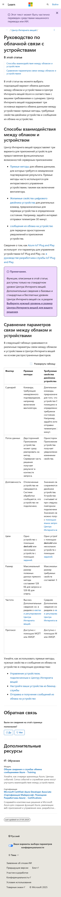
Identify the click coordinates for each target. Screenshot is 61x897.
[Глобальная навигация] (3, 4)
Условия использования (19, 882)
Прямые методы (19, 166)
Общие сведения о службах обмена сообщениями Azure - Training (23, 771)
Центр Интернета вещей (24, 30)
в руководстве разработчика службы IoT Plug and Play (29, 258)
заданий (28, 560)
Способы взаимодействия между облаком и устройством (30, 65)
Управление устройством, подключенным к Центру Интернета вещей (31, 677)
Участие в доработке (17, 872)
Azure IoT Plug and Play (41, 245)
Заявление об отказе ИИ (19, 863)
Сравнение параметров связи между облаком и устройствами (31, 72)
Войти (55, 4)
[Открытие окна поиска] (47, 4)
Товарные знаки (15, 887)
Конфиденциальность (18, 877)
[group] (30, 511)
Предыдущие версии (17, 867)
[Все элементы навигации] (7, 30)
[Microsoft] (30, 4)
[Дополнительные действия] (54, 30)
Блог (34, 867)
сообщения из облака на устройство (31, 226)
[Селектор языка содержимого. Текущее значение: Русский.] (14, 836)
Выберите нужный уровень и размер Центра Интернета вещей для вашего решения (30, 307)
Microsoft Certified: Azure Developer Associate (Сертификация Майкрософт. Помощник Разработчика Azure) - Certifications (27, 794)
